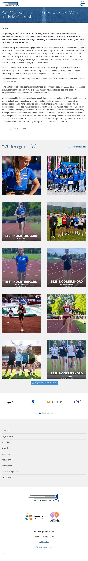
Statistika (6, 454)
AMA (3, 554)
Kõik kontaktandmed (44, 547)
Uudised (5, 430)
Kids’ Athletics (8, 477)
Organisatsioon (8, 436)
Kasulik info (7, 460)
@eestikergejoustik (77, 147)
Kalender (5, 448)
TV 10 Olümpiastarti (10, 471)
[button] (40, 413)
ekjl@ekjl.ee (44, 542)
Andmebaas (7, 466)
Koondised (6, 442)
